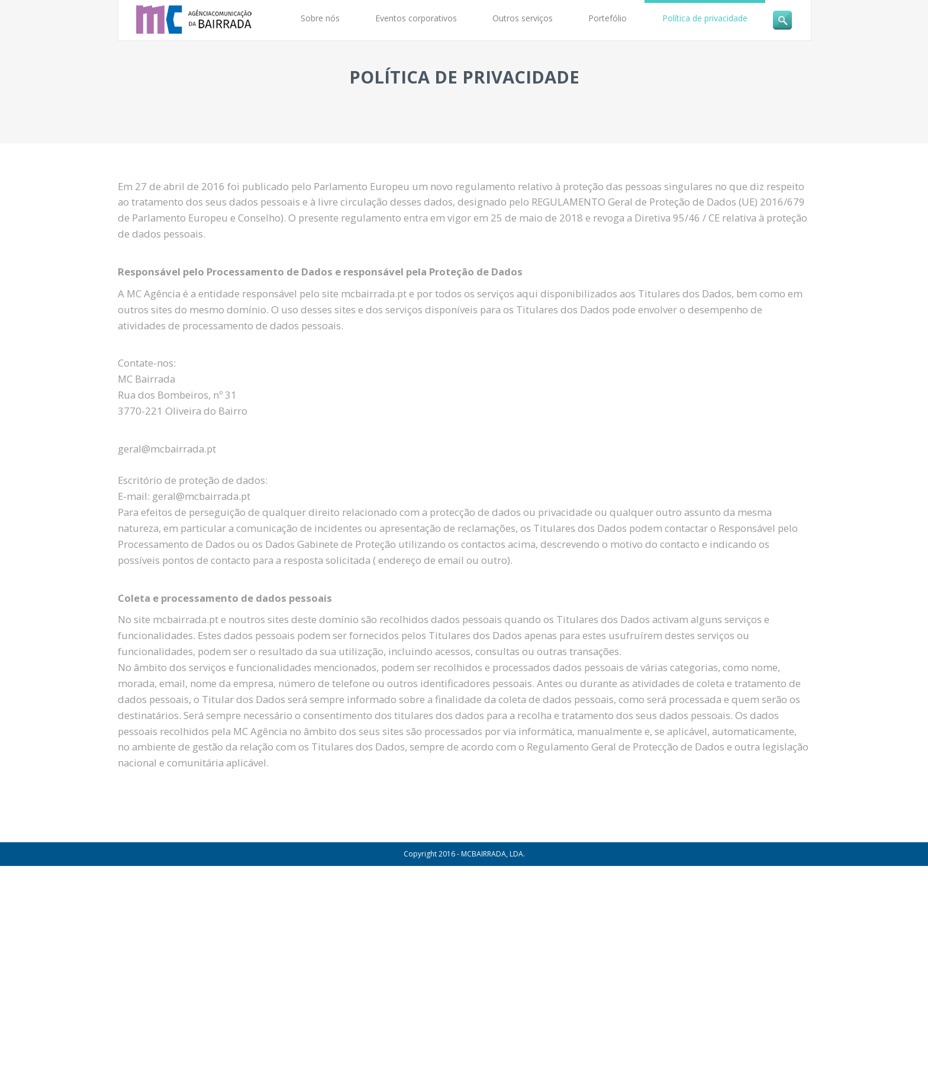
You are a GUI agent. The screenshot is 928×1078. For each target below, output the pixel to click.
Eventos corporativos (416, 18)
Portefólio (607, 18)
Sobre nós (320, 18)
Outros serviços (522, 18)
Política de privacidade (704, 18)
